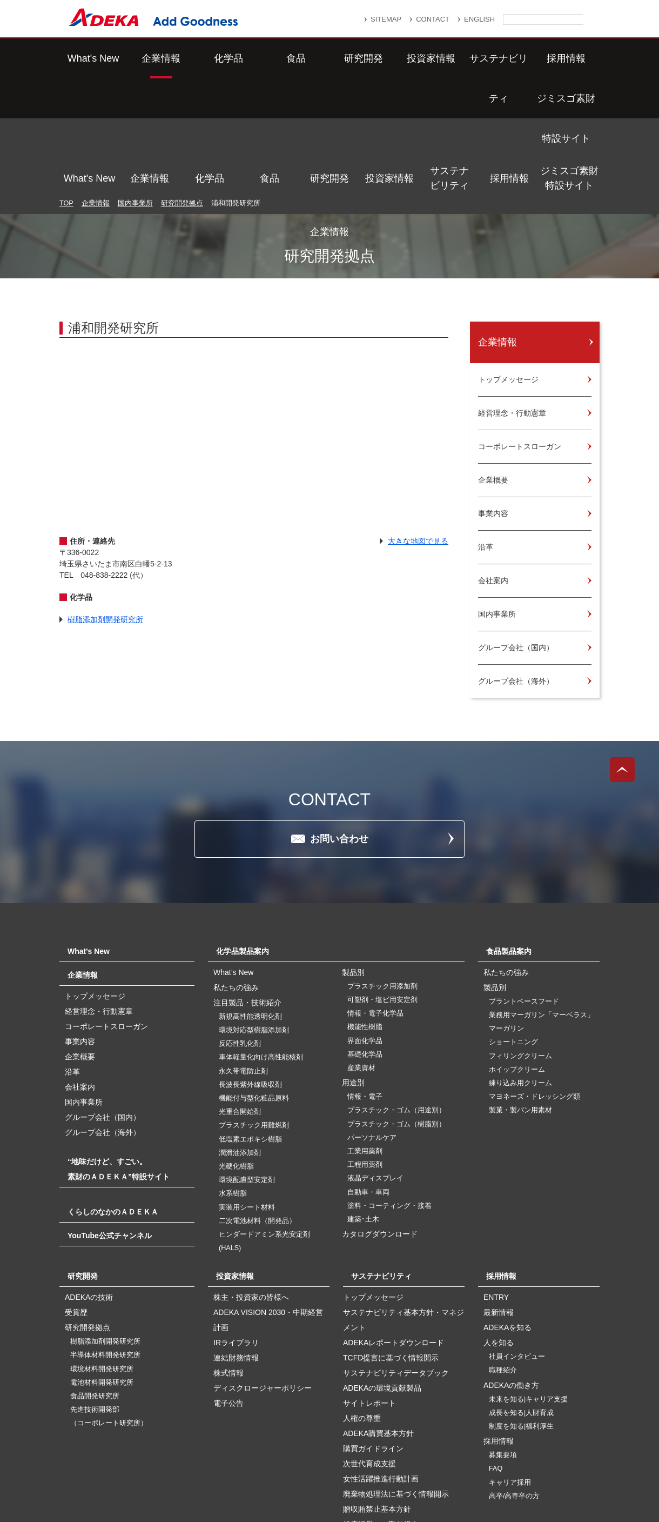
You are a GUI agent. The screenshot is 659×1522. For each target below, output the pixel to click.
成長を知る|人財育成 (521, 1298)
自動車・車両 (368, 1078)
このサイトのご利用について (340, 1485)
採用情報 (509, 58)
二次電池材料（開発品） (257, 1106)
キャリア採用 (510, 1368)
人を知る (498, 1228)
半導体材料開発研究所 (105, 1240)
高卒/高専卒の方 (514, 1381)
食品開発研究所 (94, 1281)
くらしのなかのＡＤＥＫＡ (113, 1097)
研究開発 (329, 58)
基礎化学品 (364, 940)
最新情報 (498, 1197)
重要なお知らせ (347, 1460)
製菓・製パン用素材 (520, 995)
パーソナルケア (371, 1023)
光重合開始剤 (240, 997)
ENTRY (496, 1182)
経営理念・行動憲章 (99, 896)
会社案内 (80, 972)
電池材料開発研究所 (101, 1268)
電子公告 (228, 1288)
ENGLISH (479, 19)
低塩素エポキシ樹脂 (250, 1025)
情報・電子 (364, 982)
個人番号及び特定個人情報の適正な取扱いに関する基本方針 (205, 1474)
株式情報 (228, 1258)
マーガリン (506, 914)
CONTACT (432, 19)
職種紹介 (503, 1255)
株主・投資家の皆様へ (251, 1182)
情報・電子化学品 (375, 899)
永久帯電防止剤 (243, 956)
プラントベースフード (524, 887)
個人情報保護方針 (426, 1460)
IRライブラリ (236, 1228)
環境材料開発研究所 (101, 1254)
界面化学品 (364, 926)
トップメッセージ (95, 881)
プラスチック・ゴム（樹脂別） (396, 1009)
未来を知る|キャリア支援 (528, 1285)
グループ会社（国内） (102, 1002)
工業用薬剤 (364, 1036)
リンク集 (285, 1460)
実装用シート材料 (247, 1093)
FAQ (495, 1354)
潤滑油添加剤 (240, 1038)
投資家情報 (389, 58)
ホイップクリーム (517, 955)
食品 (269, 58)
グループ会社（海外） (102, 1017)
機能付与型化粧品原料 (254, 983)
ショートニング (513, 927)
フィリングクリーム (520, 941)
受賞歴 (76, 1197)
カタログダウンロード (380, 1119)
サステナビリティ (449, 58)
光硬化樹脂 (236, 1052)
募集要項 (503, 1340)
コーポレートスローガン (106, 911)
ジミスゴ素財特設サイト (569, 58)
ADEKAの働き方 (511, 1270)
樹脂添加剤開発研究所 (105, 504)
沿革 (72, 957)
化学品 (209, 58)
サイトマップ (225, 1460)
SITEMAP (386, 19)
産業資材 (361, 953)
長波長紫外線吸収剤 (250, 970)
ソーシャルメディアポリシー (507, 1474)
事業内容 (80, 927)
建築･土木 (363, 1105)
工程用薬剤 (364, 1050)
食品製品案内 (509, 836)
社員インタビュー (517, 1242)
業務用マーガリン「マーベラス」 (541, 900)
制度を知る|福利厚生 (521, 1312)
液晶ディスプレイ (375, 1063)
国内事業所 (135, 88)
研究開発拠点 (182, 88)
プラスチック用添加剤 (382, 872)
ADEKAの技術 (89, 1182)
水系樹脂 (233, 1079)
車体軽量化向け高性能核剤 (261, 942)
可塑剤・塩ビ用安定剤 (382, 885)
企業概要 (80, 942)
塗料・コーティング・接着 (389, 1091)
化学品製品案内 (242, 836)
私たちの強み (236, 873)
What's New (89, 58)
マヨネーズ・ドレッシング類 (534, 982)
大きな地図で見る (418, 426)
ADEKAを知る (507, 1213)
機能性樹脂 (364, 912)
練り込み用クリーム (520, 968)
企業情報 (149, 58)
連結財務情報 (236, 1243)
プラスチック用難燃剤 (254, 1010)
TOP (66, 88)
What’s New (233, 857)
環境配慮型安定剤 (247, 1065)
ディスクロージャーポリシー (262, 1273)
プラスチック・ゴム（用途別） (396, 995)
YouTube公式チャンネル (110, 1121)
